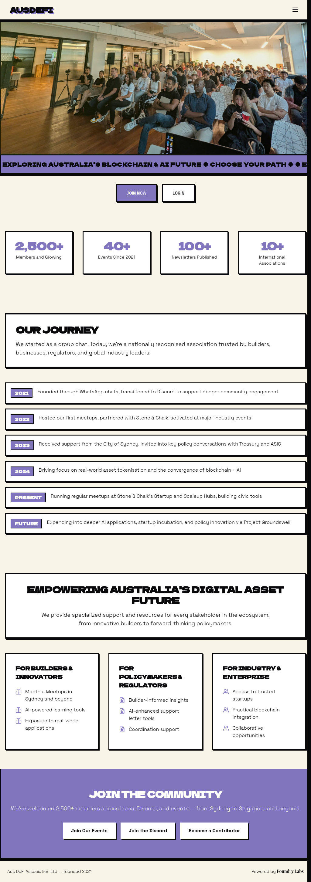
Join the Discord (148, 830)
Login (178, 193)
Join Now (137, 193)
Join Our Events (89, 830)
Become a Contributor (214, 830)
